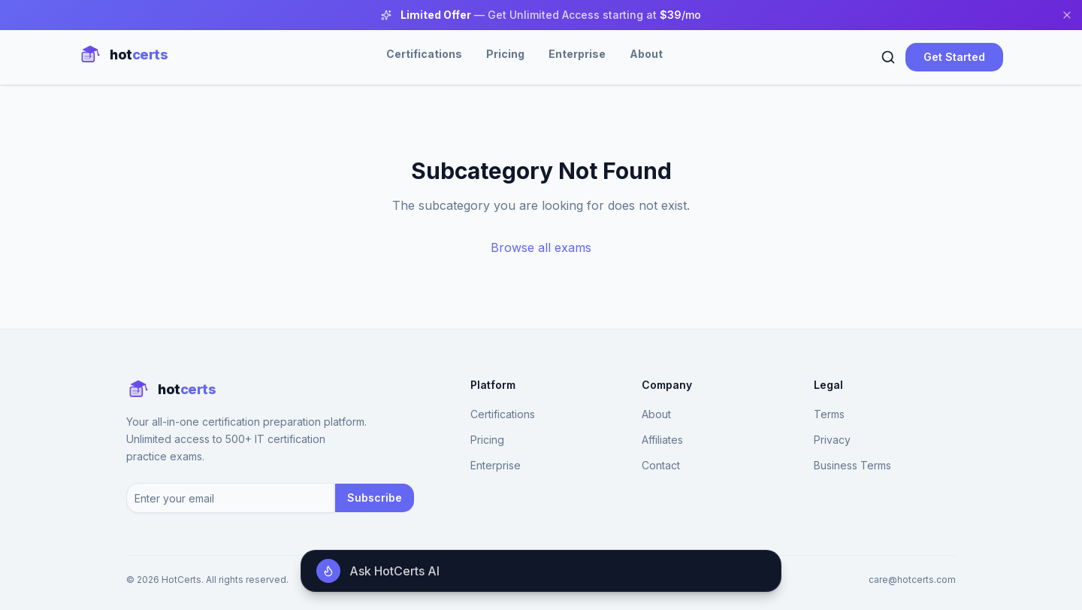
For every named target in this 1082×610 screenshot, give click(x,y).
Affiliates (662, 439)
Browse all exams (541, 247)
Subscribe (374, 497)
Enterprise (577, 53)
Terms (829, 414)
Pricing (505, 53)
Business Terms (852, 465)
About (646, 53)
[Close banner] (1067, 15)
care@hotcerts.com (912, 579)
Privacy (832, 439)
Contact (661, 465)
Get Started (954, 56)
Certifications (424, 53)
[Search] (888, 57)
